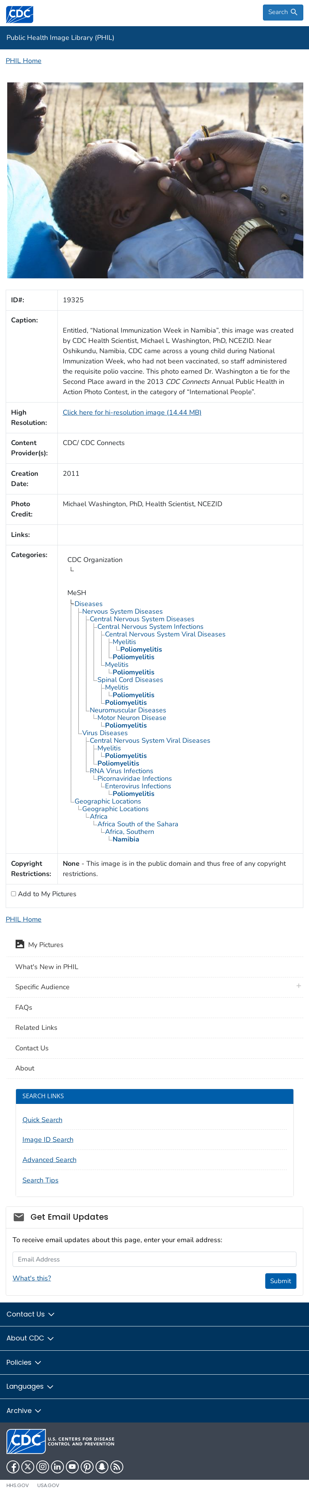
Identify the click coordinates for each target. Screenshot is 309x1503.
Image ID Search (47, 1139)
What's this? (32, 1278)
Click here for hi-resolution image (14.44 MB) (132, 412)
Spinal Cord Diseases (130, 679)
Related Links (36, 1027)
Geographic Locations (108, 801)
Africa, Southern (129, 831)
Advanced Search (49, 1159)
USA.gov (48, 1485)
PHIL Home (23, 60)
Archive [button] (24, 1410)
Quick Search (42, 1119)
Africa (99, 816)
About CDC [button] (30, 1338)
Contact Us (32, 1048)
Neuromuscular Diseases (128, 710)
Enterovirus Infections (138, 786)
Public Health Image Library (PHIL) (60, 37)
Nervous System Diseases (122, 611)
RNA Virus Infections (121, 770)
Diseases (89, 603)
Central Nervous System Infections (150, 626)
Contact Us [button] (31, 1314)
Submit (280, 1281)
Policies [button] (24, 1362)
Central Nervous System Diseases (142, 619)
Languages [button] (30, 1386)
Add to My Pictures (46, 893)
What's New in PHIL (46, 966)
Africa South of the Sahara (137, 824)
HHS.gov (17, 1485)
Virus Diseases (105, 732)
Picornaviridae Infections (134, 778)
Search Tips (40, 1180)
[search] (283, 13)
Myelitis (124, 641)
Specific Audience (42, 986)
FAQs (23, 1007)
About (24, 1068)
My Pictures (39, 945)
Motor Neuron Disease (131, 717)
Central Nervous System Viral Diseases (165, 634)
